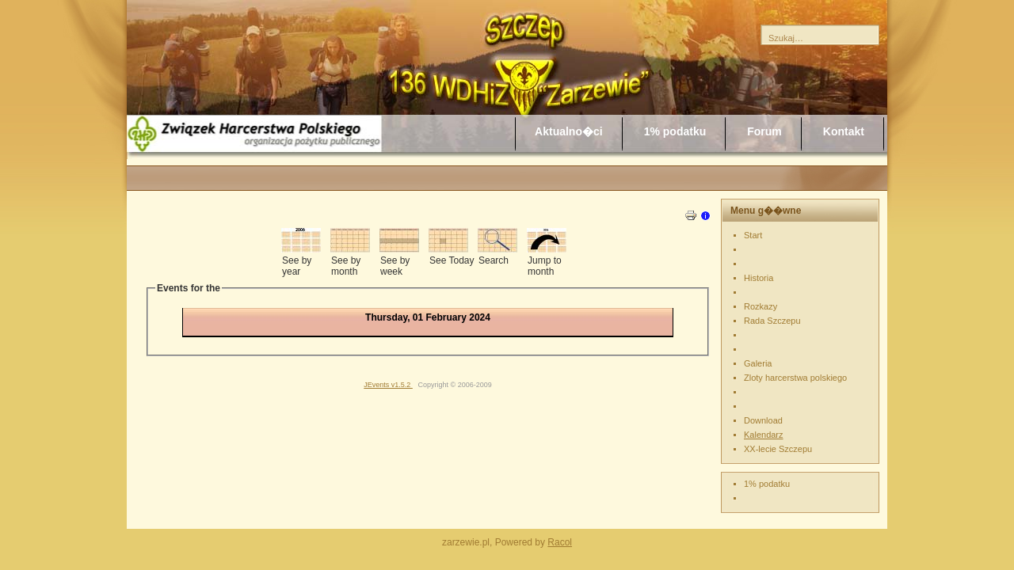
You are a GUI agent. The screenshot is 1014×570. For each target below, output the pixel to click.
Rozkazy (760, 306)
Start (753, 235)
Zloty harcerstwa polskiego (795, 377)
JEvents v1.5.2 (388, 385)
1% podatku (767, 483)
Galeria (758, 363)
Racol (559, 542)
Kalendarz (763, 434)
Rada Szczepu (772, 320)
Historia (758, 278)
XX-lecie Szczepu (778, 449)
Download (763, 420)
